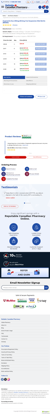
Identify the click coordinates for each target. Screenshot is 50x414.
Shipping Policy (5, 366)
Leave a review (15, 157)
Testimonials (4, 336)
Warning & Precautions (10, 81)
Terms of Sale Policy (6, 358)
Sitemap (3, 342)
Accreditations (5, 369)
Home (4, 16)
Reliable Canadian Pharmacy (21, 392)
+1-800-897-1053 (15, 2)
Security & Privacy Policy (8, 352)
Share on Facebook (26, 97)
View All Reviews (37, 157)
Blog (2, 328)
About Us (3, 325)
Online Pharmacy (5, 322)
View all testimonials (10, 206)
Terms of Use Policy (6, 355)
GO (46, 11)
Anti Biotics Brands (13, 16)
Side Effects (29, 81)
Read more (25, 145)
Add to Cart (40, 44)
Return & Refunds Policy (7, 360)
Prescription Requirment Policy (9, 349)
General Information (32, 77)
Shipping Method (31, 84)
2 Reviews (14, 25)
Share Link (41, 97)
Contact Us (4, 339)
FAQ (2, 333)
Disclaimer (4, 363)
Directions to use (9, 84)
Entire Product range (7, 331)
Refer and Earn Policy (7, 371)
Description (7, 77)
